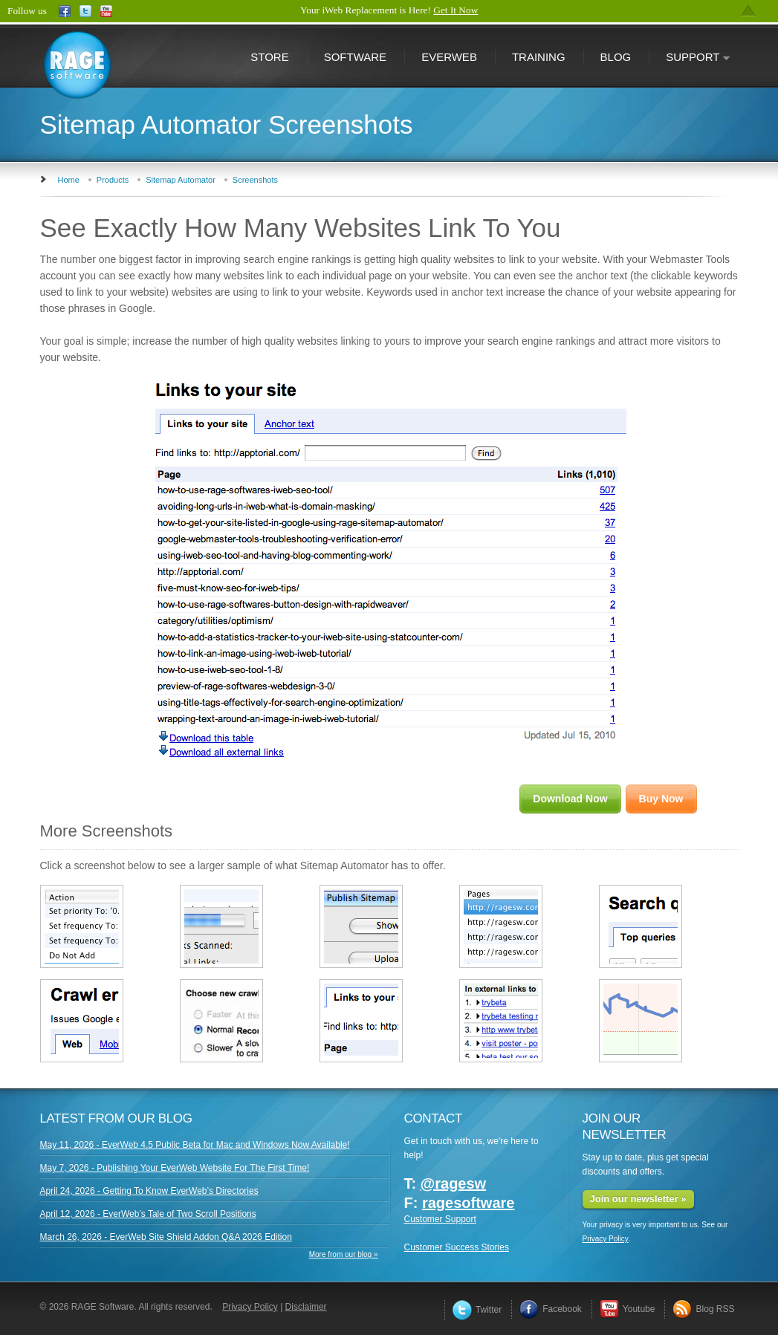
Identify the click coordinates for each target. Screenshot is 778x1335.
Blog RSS (703, 1309)
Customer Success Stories (456, 1247)
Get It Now (455, 10)
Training (538, 57)
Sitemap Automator (180, 179)
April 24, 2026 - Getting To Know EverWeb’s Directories (149, 1191)
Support (689, 58)
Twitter (477, 1310)
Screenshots (255, 179)
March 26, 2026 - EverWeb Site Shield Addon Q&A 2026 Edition (166, 1237)
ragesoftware (468, 1203)
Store (269, 57)
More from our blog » (343, 1254)
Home (69, 179)
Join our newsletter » (638, 1198)
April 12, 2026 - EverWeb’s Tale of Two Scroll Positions (148, 1214)
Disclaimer (306, 1307)
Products (113, 179)
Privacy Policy (606, 1239)
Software (355, 57)
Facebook (550, 1309)
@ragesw (453, 1183)
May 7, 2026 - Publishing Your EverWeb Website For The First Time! (175, 1168)
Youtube (627, 1309)
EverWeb (449, 57)
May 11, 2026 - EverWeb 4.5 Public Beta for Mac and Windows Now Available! (195, 1145)
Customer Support (440, 1219)
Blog (616, 57)
